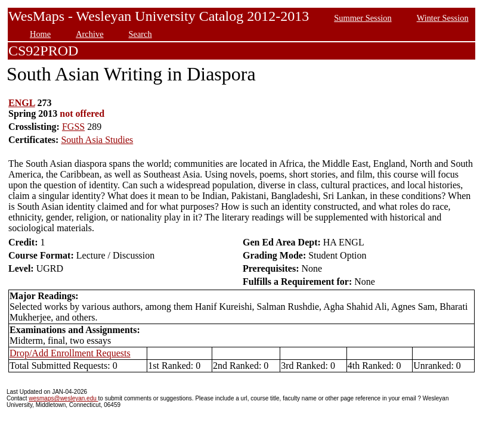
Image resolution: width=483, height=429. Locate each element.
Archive (89, 34)
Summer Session (362, 18)
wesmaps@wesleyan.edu (63, 398)
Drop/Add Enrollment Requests (70, 353)
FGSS (73, 127)
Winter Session (443, 18)
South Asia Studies (97, 140)
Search (140, 34)
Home (40, 34)
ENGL (21, 103)
